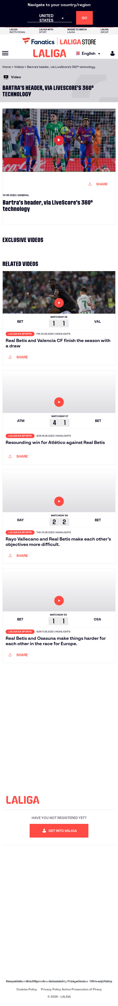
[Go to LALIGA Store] (59, 41)
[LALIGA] (49, 53)
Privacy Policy (102, 981)
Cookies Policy (26, 989)
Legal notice (79, 981)
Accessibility (58, 981)
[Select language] (89, 53)
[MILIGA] (111, 53)
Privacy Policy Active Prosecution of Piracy (71, 989)
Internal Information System (25, 981)
